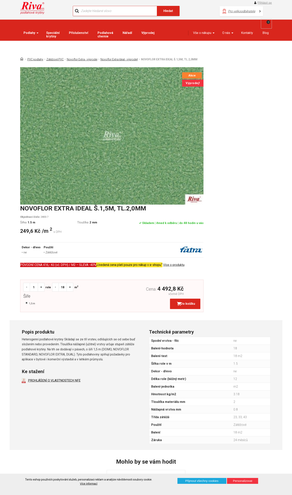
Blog (265, 25)
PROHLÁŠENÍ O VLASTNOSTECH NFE (54, 236)
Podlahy (29, 25)
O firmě (92, 421)
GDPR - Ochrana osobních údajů (44, 435)
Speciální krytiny (53, 26)
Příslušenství (78, 25)
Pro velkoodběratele (191, 10)
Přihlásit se (266, 3)
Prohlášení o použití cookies (41, 448)
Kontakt (27, 428)
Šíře (156, 152)
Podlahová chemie (105, 26)
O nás (226, 25)
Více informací (88, 483)
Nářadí (127, 25)
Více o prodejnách (239, 467)
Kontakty (247, 25)
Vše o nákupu (202, 25)
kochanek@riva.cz (185, 442)
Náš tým (93, 428)
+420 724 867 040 (184, 429)
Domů (26, 421)
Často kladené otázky (37, 441)
